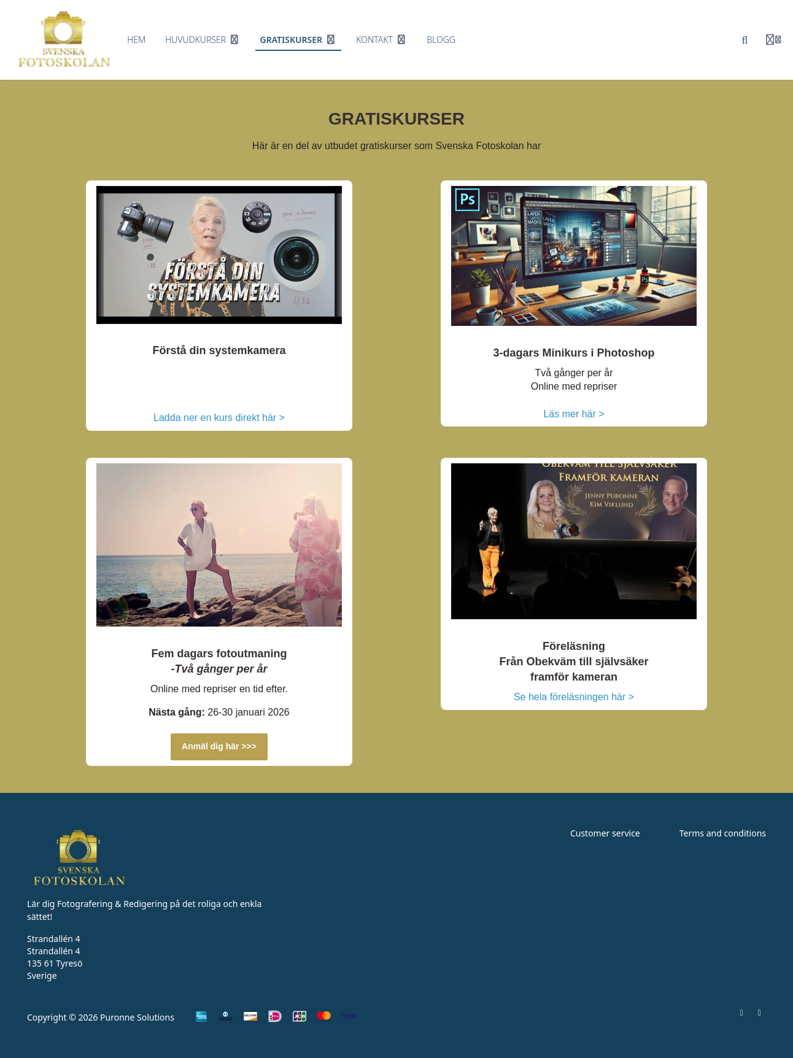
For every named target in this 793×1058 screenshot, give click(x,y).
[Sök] (745, 40)
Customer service (605, 833)
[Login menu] (773, 40)
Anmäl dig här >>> (219, 746)
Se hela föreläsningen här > (574, 697)
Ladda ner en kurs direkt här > (219, 417)
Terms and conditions (722, 833)
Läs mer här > (573, 414)
